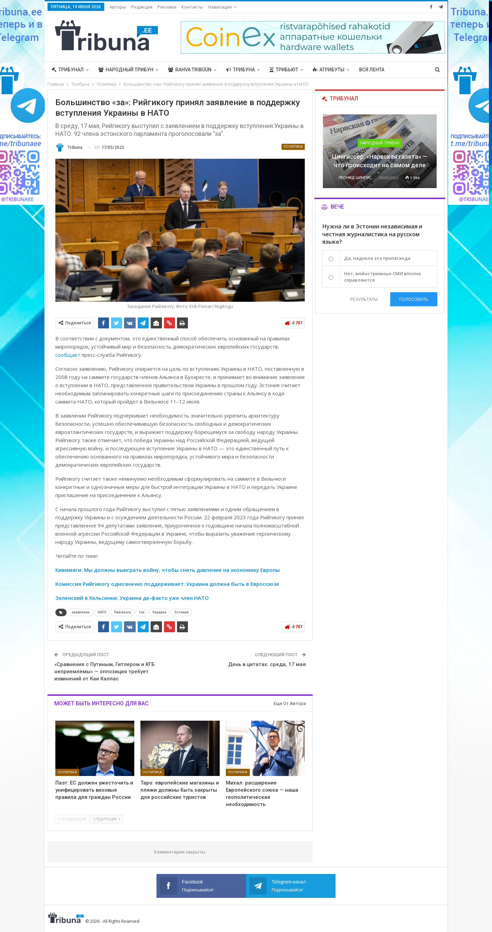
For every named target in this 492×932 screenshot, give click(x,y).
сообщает (67, 354)
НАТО (102, 612)
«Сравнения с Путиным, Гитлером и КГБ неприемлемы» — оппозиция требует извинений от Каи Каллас (104, 671)
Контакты (192, 7)
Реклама (167, 7)
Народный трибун (125, 69)
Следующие (106, 818)
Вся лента (371, 69)
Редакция (141, 7)
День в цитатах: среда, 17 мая (267, 664)
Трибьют (284, 69)
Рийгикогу (122, 612)
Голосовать (413, 299)
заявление (80, 612)
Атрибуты (328, 69)
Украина (159, 612)
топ (142, 612)
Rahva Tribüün (189, 69)
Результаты (363, 299)
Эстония (181, 612)
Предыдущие (72, 818)
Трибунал (68, 69)
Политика (293, 147)
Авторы (117, 7)
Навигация (220, 7)
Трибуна (240, 69)
